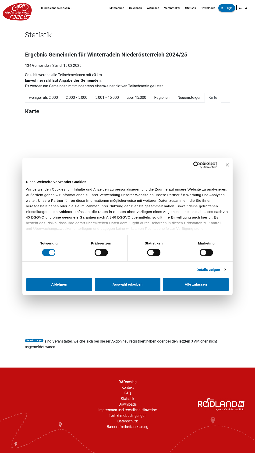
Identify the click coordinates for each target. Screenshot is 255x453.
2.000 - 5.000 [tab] (76, 97)
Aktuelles (153, 8)
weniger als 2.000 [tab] (43, 97)
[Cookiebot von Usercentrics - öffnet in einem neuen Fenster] (196, 164)
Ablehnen (59, 285)
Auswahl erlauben (127, 285)
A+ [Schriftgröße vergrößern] (247, 8)
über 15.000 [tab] (136, 97)
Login (227, 8)
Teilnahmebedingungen (127, 415)
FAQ (127, 393)
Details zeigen (208, 270)
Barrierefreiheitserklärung (127, 427)
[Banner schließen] (227, 164)
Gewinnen (135, 8)
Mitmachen (117, 8)
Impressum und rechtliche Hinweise (127, 410)
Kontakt (127, 387)
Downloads (208, 8)
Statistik (190, 8)
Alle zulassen (196, 285)
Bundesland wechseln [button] (55, 8)
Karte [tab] (213, 97)
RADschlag (128, 382)
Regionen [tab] (162, 97)
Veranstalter (172, 8)
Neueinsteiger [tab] (189, 97)
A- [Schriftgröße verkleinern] (240, 8)
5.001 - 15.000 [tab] (107, 97)
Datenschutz (127, 421)
